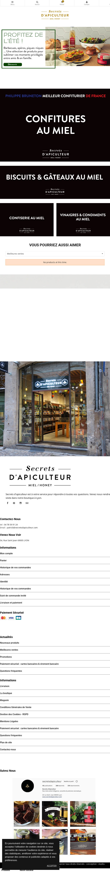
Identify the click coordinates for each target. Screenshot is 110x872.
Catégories (12, 2)
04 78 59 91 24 (11, 524)
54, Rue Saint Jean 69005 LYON (14, 540)
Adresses (5, 574)
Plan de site (6, 742)
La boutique (6, 693)
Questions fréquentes (11, 671)
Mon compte (86, 2)
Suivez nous (8, 770)
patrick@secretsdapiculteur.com (22, 527)
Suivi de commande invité (13, 595)
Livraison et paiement (11, 602)
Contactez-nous (8, 749)
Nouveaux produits (9, 642)
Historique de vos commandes (15, 567)
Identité (4, 581)
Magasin (4, 700)
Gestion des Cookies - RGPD (14, 714)
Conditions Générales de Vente (15, 707)
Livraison (4, 686)
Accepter (52, 865)
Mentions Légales (9, 721)
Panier (3, 560)
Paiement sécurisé (12, 612)
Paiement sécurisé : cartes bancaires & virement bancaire (29, 664)
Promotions (6, 657)
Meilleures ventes (9, 650)
